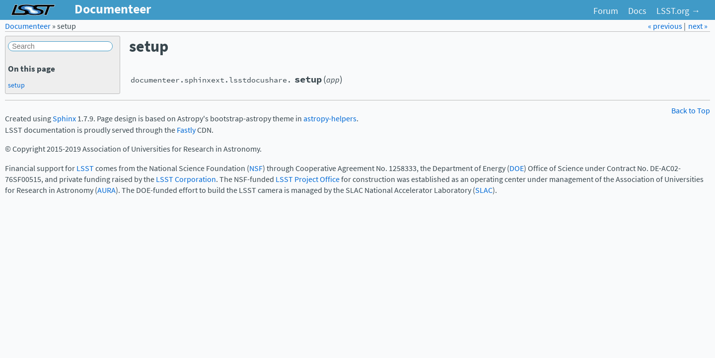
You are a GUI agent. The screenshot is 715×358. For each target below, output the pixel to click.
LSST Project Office (308, 179)
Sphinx (64, 118)
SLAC (484, 190)
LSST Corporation (186, 179)
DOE (516, 168)
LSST (85, 168)
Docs (637, 11)
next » (698, 26)
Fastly (186, 130)
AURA (106, 190)
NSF (256, 168)
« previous (666, 26)
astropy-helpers (330, 118)
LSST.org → (678, 11)
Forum (605, 11)
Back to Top (690, 110)
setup (16, 85)
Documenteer (28, 26)
